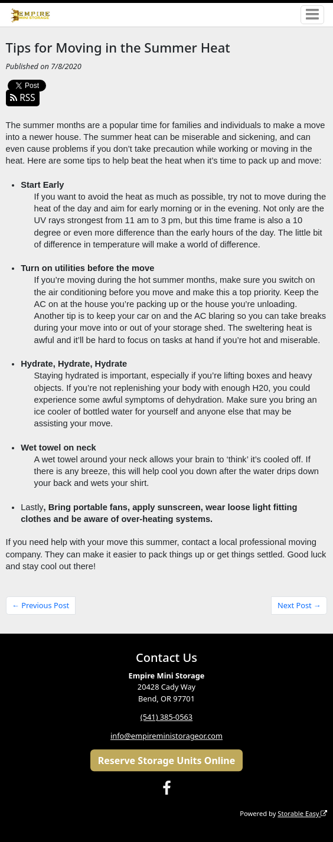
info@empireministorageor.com (166, 736)
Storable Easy (302, 813)
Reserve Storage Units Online (167, 760)
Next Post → (299, 605)
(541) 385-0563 (166, 717)
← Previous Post (40, 605)
